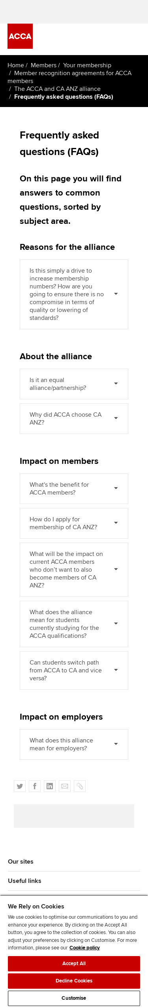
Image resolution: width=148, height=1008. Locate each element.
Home (15, 65)
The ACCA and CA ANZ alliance (57, 89)
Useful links (24, 881)
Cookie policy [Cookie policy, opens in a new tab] (84, 948)
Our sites (21, 862)
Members (43, 65)
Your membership (87, 65)
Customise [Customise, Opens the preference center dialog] (74, 998)
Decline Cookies (74, 981)
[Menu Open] (135, 39)
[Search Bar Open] (113, 39)
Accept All (74, 963)
